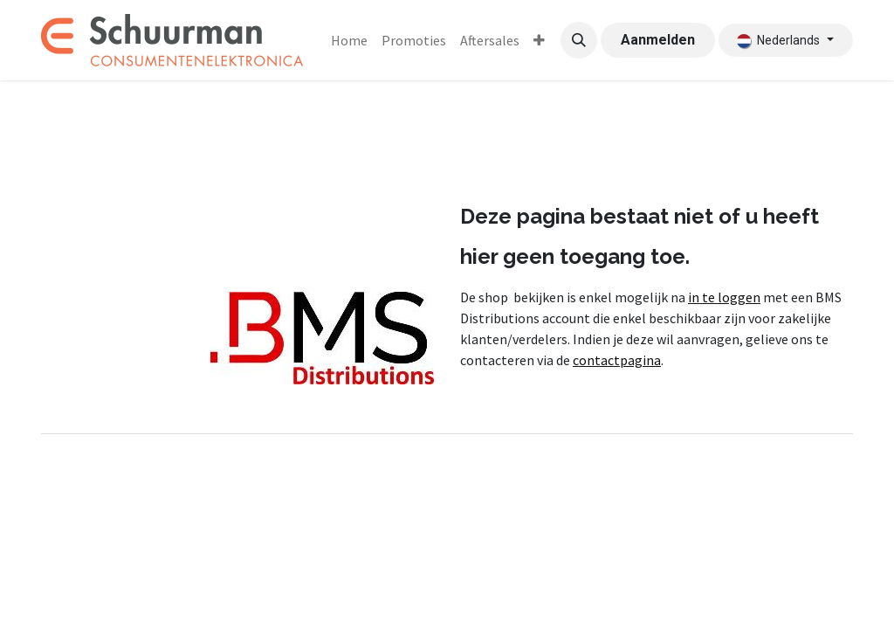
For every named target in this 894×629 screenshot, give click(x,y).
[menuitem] (349, 40)
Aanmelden (658, 39)
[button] (578, 40)
